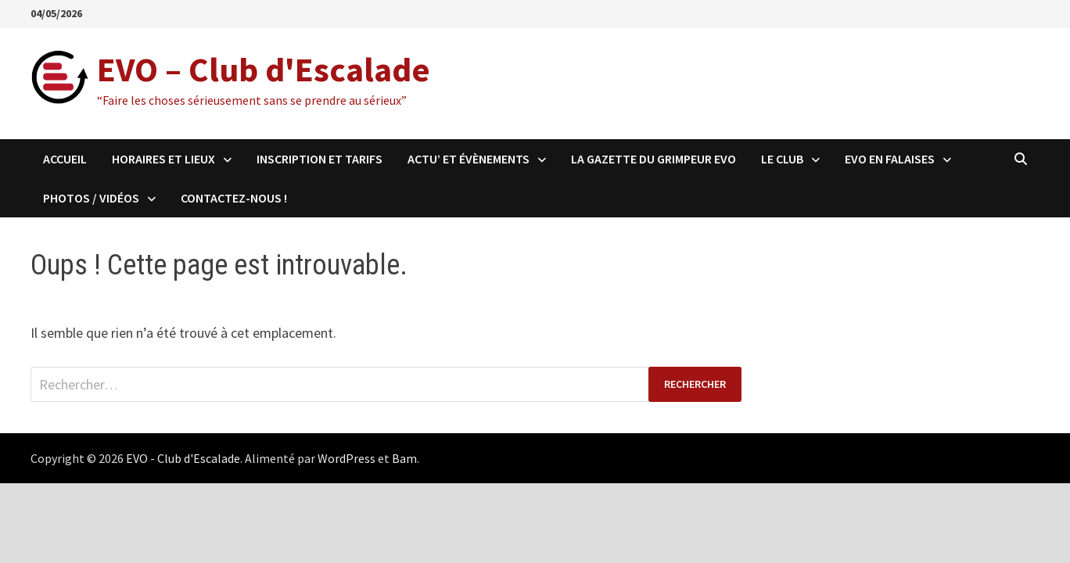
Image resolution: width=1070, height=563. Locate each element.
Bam (404, 458)
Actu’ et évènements (469, 159)
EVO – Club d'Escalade (263, 69)
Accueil (65, 159)
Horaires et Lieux (163, 159)
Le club (782, 159)
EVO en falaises (890, 159)
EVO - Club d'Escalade (183, 458)
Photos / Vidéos (91, 198)
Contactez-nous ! (234, 198)
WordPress (346, 458)
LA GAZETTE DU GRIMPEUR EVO (653, 159)
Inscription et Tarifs (319, 159)
